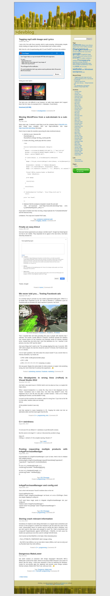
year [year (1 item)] (84, 72)
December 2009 (78, 136)
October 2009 (78, 139)
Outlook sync (64, 583)
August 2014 (78, 99)
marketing (51, 371)
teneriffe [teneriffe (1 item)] (83, 64)
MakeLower (48, 569)
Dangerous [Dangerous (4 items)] (80, 49)
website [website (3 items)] (77, 69)
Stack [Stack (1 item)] (89, 63)
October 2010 (78, 124)
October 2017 (78, 94)
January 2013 (78, 106)
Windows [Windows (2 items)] (89, 69)
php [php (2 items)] (88, 60)
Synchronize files (79, 161)
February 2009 (78, 145)
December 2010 (78, 121)
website (44, 220)
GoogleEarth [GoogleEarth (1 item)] (84, 54)
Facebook (44, 371)
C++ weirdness (26, 422)
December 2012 (78, 108)
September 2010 (79, 126)
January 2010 (78, 135)
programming (41, 415)
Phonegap (46, 477)
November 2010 (78, 123)
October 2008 (78, 151)
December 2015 (78, 97)
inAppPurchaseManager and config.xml (38, 485)
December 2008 (78, 148)
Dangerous (41, 569)
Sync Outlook (78, 159)
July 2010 (77, 129)
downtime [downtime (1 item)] (79, 51)
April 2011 (77, 118)
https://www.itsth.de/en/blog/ (27, 128)
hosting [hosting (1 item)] (85, 56)
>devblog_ (26, 32)
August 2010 (78, 127)
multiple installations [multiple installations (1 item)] (86, 58)
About (76, 166)
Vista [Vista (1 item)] (85, 66)
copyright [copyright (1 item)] (90, 46)
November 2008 (78, 150)
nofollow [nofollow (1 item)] (75, 60)
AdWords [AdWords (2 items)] (77, 45)
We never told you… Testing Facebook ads (40, 294)
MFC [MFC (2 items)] (79, 58)
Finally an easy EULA (29, 227)
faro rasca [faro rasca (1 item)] (85, 51)
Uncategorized (41, 111)
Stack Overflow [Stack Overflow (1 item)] (77, 64)
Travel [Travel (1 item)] (90, 64)
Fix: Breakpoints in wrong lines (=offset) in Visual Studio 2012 (81, 86)
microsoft (38, 571)
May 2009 (77, 142)
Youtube (41, 332)
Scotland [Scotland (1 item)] (85, 62)
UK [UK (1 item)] (83, 66)
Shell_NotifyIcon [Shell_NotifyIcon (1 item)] (77, 63)
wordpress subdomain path (45, 219)
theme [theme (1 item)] (86, 64)
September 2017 (79, 96)
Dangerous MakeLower (30, 554)
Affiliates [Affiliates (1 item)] (83, 45)
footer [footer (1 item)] (89, 51)
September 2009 (79, 141)
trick (47, 415)
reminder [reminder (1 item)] (80, 62)
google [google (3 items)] (77, 53)
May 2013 (77, 103)
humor (41, 287)
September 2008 (79, 153)
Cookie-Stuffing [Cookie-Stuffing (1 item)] (83, 46)
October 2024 (78, 91)
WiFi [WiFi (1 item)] (83, 69)
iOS (49, 332)
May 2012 (77, 112)
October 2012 (78, 109)
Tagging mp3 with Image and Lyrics (36, 39)
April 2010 (77, 132)
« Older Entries (23, 577)
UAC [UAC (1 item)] (80, 66)
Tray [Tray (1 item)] (74, 66)
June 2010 (77, 130)
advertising (32, 371)
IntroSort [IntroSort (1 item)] (90, 56)
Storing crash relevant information (36, 519)
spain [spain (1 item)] (86, 63)
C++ (35, 415)
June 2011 (77, 117)
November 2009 (78, 138)
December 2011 (78, 115)
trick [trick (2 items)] (77, 66)
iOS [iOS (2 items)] (74, 58)
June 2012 (77, 111)
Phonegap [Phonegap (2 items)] (82, 60)
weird (44, 441)
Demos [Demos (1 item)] (90, 50)
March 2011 (77, 120)
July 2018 (77, 93)
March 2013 (77, 105)
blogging (38, 220)
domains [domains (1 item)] (75, 51)
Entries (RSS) (49, 584)
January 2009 (78, 147)
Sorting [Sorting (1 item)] (83, 63)
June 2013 (77, 102)
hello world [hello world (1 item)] (80, 56)
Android (57, 332)
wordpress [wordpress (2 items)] (77, 72)
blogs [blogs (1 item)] (77, 46)
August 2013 (78, 100)
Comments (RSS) (59, 584)
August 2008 (78, 154)
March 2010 (77, 133)
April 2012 (77, 114)
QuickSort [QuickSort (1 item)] (75, 62)
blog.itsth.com (63, 124)
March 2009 (77, 144)
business (38, 371)
